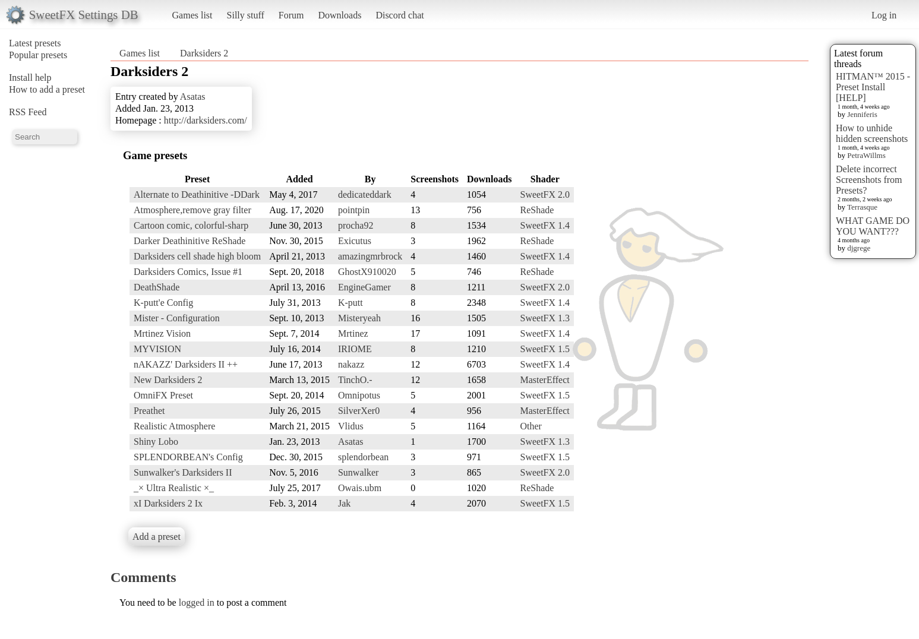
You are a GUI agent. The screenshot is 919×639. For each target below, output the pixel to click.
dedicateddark (364, 194)
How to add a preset (47, 89)
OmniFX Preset (163, 395)
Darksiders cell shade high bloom (197, 256)
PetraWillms (866, 155)
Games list (192, 15)
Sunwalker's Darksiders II (183, 472)
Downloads (339, 15)
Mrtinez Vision (162, 333)
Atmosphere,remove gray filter (192, 210)
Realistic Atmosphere (174, 426)
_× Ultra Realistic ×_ (174, 488)
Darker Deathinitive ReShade (189, 241)
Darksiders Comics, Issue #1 (188, 272)
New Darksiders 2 (168, 380)
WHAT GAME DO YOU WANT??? (872, 226)
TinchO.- (355, 380)
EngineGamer (364, 287)
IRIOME (355, 349)
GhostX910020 (367, 272)
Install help (30, 77)
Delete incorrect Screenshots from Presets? (869, 179)
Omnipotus (359, 395)
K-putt (350, 303)
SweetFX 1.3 (545, 318)
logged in (196, 602)
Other (531, 426)
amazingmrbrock (370, 256)
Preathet (149, 411)
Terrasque (862, 207)
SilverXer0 (359, 411)
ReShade (537, 210)
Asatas (193, 96)
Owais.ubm (359, 488)
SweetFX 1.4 (545, 225)
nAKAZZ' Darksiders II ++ (186, 364)
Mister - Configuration (177, 318)
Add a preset (156, 537)
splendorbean (363, 457)
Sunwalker (358, 472)
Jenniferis (862, 114)
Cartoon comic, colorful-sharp (191, 225)
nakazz (351, 364)
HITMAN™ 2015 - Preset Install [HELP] (873, 87)
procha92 (356, 225)
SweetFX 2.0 (545, 194)
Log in (883, 15)
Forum (291, 15)
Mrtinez (353, 333)
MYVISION (157, 349)
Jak (344, 503)
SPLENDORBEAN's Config (188, 457)
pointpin (354, 210)
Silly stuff (245, 15)
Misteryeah (359, 318)
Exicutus (354, 241)
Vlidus (351, 426)
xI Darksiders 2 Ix (168, 503)
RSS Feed (28, 112)
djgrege (858, 247)
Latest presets (35, 43)
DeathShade (156, 287)
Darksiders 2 (204, 53)
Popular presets (38, 55)
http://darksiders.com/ (205, 120)
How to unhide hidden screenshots (872, 133)
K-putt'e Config (163, 303)
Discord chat (399, 15)
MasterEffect (545, 380)
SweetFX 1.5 (545, 349)
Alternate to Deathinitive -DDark (197, 194)
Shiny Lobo (156, 441)
